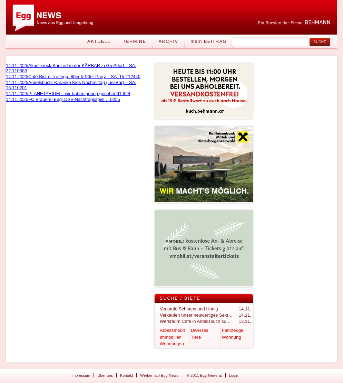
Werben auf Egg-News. (159, 375)
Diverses (199, 330)
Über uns (105, 375)
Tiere (196, 337)
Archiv (168, 41)
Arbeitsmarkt (172, 330)
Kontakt (126, 375)
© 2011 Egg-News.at (204, 375)
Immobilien (171, 337)
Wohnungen (172, 343)
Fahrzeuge (232, 330)
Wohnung (231, 337)
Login (233, 375)
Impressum (80, 375)
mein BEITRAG (208, 41)
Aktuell (98, 41)
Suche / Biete (180, 298)
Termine (134, 41)
